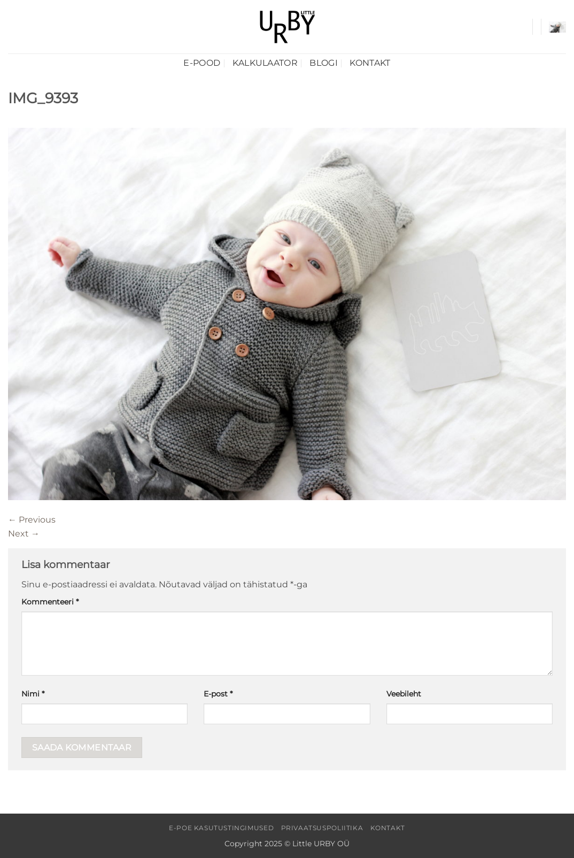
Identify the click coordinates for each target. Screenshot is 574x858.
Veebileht (403, 694)
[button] (557, 27)
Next (24, 533)
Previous (32, 520)
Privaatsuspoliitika (322, 828)
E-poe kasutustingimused (221, 828)
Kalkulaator (265, 63)
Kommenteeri (50, 602)
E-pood (201, 63)
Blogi (323, 63)
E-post (218, 694)
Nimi (32, 694)
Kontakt (370, 63)
